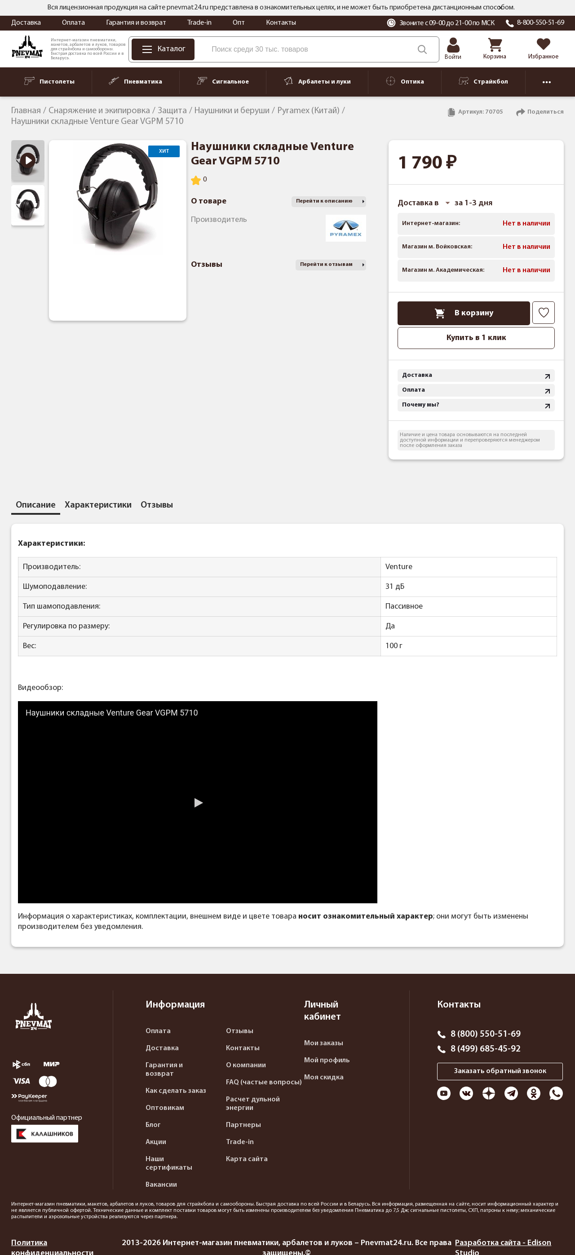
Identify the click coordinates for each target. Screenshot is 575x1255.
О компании (246, 1065)
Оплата (73, 23)
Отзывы (239, 1031)
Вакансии (161, 1185)
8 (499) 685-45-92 (486, 1049)
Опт (239, 23)
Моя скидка (324, 1077)
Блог (153, 1125)
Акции (156, 1142)
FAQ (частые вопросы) (264, 1082)
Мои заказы (323, 1043)
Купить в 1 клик (476, 338)
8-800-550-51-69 (540, 23)
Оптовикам (165, 1108)
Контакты (281, 23)
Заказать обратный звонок (500, 1071)
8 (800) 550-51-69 (486, 1034)
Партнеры (243, 1125)
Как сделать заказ (176, 1091)
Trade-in (199, 23)
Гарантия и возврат (136, 23)
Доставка (26, 23)
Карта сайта (247, 1159)
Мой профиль (327, 1060)
